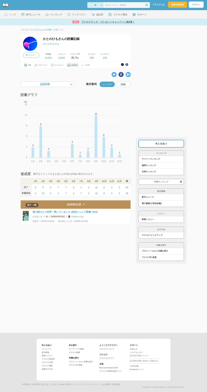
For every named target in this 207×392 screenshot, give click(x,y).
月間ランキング (149, 171)
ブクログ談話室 (48, 359)
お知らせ (133, 349)
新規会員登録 (177, 4)
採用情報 (116, 384)
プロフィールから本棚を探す (155, 251)
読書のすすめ (47, 369)
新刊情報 (45, 352)
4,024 (48, 57)
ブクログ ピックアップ (152, 235)
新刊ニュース (148, 197)
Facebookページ (137, 369)
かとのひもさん (51, 43)
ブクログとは (158, 4)
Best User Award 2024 (108, 368)
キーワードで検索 (76, 349)
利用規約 (26, 384)
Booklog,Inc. (162, 387)
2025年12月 (74, 204)
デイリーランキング (151, 159)
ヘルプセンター (136, 352)
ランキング (46, 349)
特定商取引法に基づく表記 (44, 384)
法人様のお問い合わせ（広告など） (145, 361)
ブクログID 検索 (149, 257)
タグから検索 (74, 352)
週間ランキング (149, 165)
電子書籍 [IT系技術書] (152, 203)
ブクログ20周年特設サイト (110, 371)
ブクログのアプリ (106, 358)
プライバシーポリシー (90, 384)
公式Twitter (134, 366)
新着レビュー (148, 219)
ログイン (196, 4)
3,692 (61, 57)
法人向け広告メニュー (139, 355)
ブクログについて (106, 349)
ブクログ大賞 (47, 362)
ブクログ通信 (47, 366)
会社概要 (106, 384)
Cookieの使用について (68, 384)
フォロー (31, 55)
